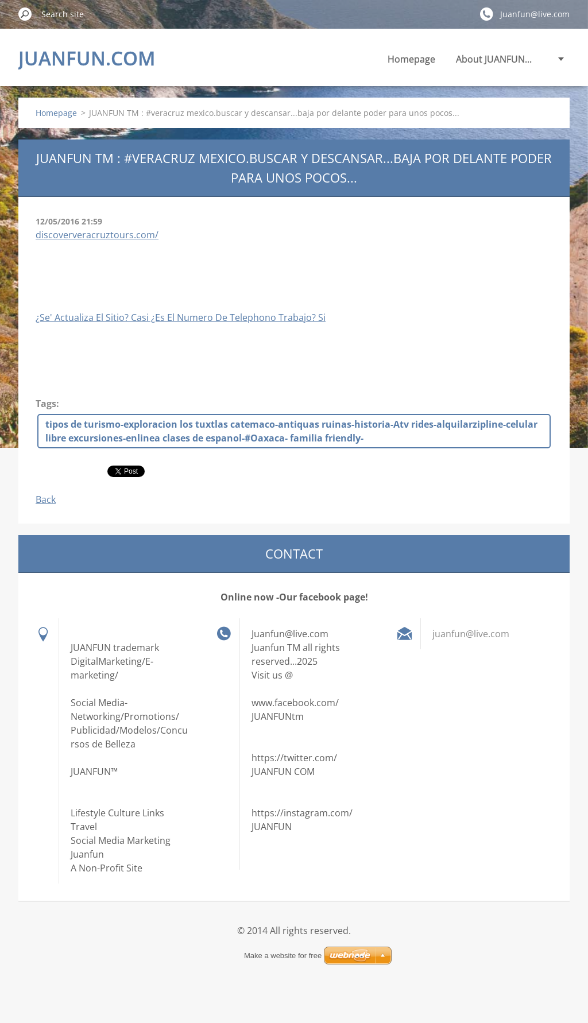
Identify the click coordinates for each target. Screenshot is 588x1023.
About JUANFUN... (494, 59)
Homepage (411, 59)
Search (25, 13)
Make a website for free (283, 955)
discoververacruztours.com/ (97, 234)
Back (46, 499)
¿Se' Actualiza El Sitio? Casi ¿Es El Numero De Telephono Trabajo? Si (181, 317)
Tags (46, 403)
